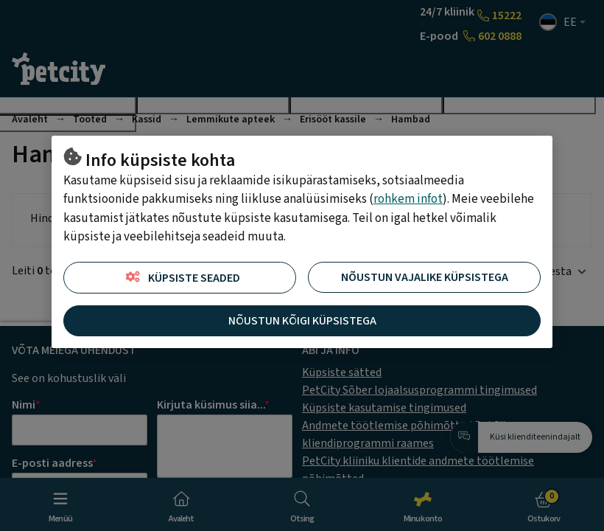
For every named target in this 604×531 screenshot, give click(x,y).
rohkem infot (408, 199)
